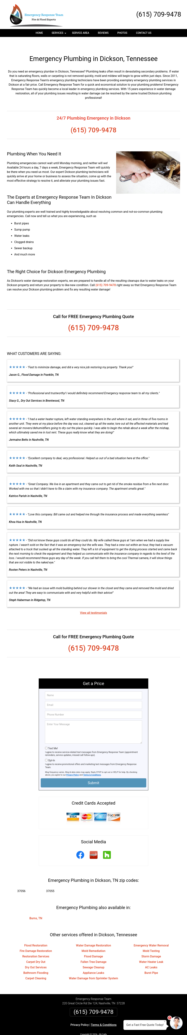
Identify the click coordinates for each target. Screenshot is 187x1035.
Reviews (103, 32)
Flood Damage (93, 945)
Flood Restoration (35, 934)
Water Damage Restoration (93, 934)
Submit (93, 771)
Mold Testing (151, 939)
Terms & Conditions (92, 763)
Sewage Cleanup (93, 956)
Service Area (80, 32)
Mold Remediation (93, 939)
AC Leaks (151, 956)
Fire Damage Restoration (36, 939)
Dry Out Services (36, 956)
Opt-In (51, 748)
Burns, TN (35, 906)
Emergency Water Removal (151, 934)
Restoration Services (35, 945)
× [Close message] (165, 1021)
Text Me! (53, 736)
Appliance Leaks (93, 961)
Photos (122, 32)
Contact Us (143, 32)
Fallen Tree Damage (93, 950)
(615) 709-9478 (158, 14)
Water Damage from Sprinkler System (93, 967)
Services (59, 34)
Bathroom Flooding (35, 961)
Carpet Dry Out (35, 950)
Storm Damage (151, 945)
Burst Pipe (151, 961)
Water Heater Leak (151, 950)
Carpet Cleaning (35, 967)
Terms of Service (120, 1027)
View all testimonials (93, 601)
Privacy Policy (72, 763)
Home (39, 32)
